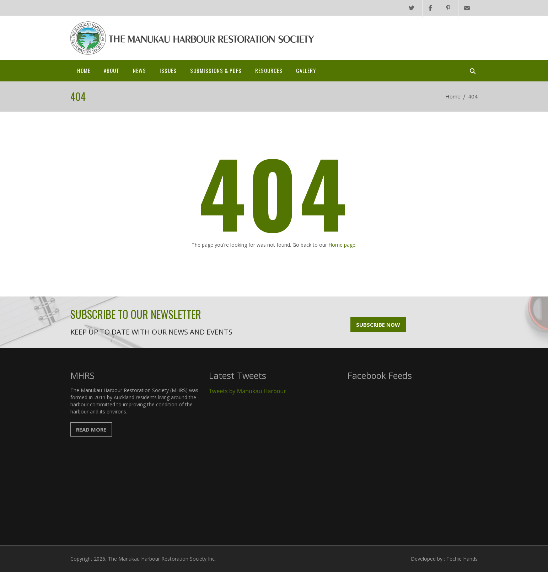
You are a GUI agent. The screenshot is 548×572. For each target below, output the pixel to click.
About (111, 70)
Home (83, 70)
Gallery (306, 70)
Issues (168, 70)
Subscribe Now (378, 324)
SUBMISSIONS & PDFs (216, 70)
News (139, 70)
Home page (341, 244)
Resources (269, 70)
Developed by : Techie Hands (444, 558)
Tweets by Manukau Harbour (247, 391)
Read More (91, 429)
